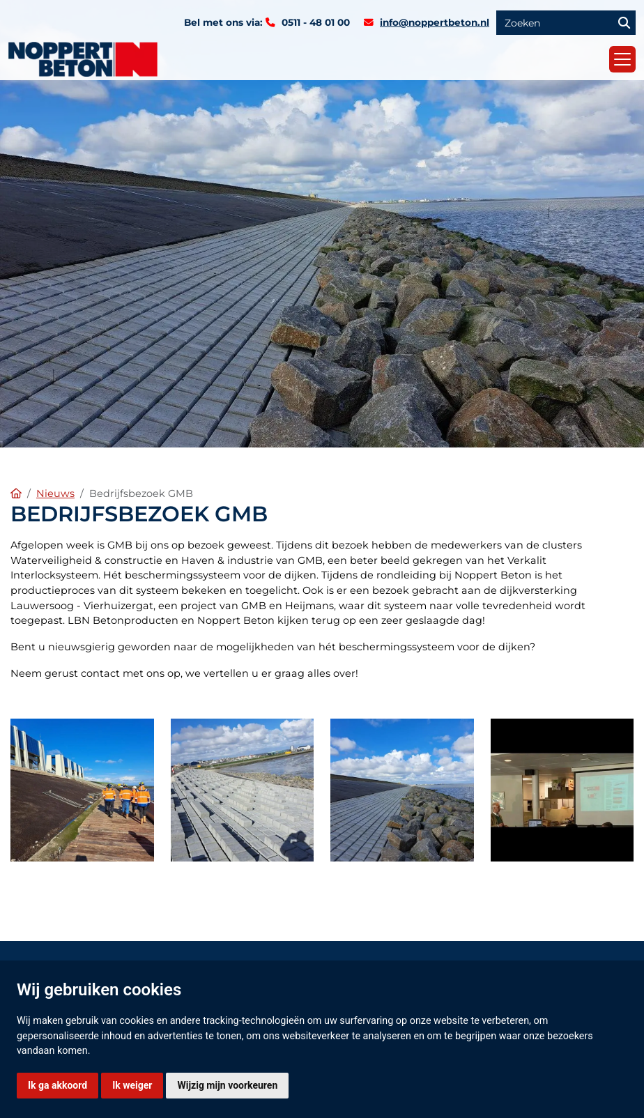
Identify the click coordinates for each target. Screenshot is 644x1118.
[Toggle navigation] (622, 59)
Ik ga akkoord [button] (57, 1085)
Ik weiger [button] (132, 1085)
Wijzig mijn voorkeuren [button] (227, 1085)
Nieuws (55, 493)
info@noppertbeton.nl (434, 22)
